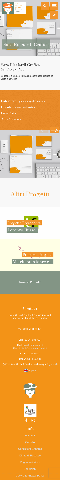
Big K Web (52, 364)
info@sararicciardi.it (33, 345)
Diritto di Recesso (30, 455)
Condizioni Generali (30, 448)
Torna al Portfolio (30, 282)
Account (30, 435)
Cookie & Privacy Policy (30, 475)
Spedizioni (30, 468)
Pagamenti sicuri (30, 462)
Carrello (30, 442)
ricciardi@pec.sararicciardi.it (33, 348)
